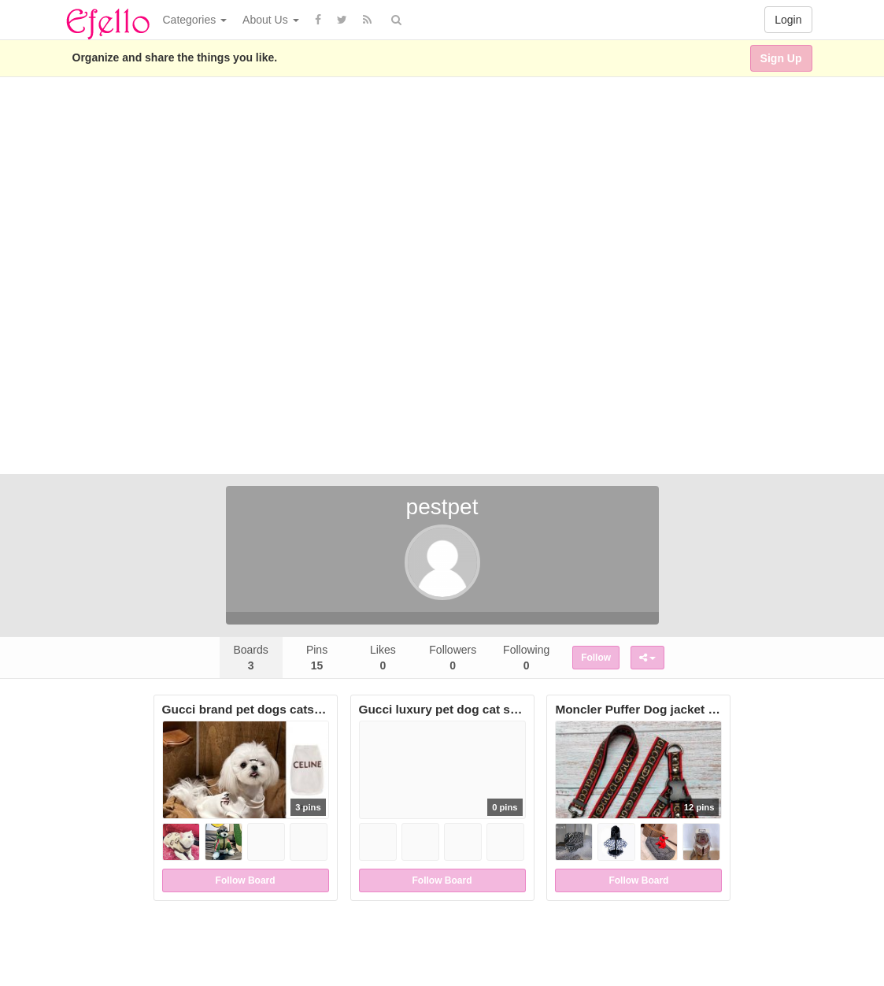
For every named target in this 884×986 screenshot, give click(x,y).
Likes (383, 657)
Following (526, 657)
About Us (270, 19)
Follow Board (246, 880)
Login (788, 19)
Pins (316, 657)
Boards (250, 657)
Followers (452, 657)
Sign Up (781, 58)
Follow (596, 657)
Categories (195, 19)
